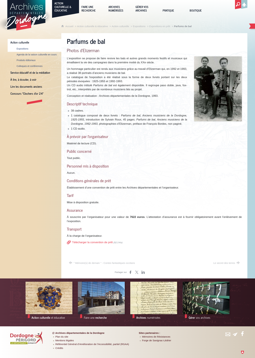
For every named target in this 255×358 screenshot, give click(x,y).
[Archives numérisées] (119, 6)
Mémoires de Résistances (156, 336)
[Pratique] (173, 6)
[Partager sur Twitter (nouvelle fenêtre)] (137, 272)
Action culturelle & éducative (92, 26)
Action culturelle (120, 26)
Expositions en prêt (159, 26)
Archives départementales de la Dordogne (79, 333)
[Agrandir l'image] (218, 88)
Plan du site (61, 336)
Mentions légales (64, 340)
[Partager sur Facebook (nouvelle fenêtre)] (130, 272)
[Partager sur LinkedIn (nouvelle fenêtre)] (143, 272)
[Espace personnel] (244, 4)
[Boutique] (200, 6)
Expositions (139, 26)
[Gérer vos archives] (146, 6)
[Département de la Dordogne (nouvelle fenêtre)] (26, 337)
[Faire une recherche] (92, 6)
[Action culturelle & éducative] (65, 6)
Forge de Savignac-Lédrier (156, 340)
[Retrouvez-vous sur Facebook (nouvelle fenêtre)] (242, 333)
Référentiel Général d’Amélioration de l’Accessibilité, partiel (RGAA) (92, 344)
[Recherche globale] (238, 4)
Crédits (59, 348)
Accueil (69, 26)
